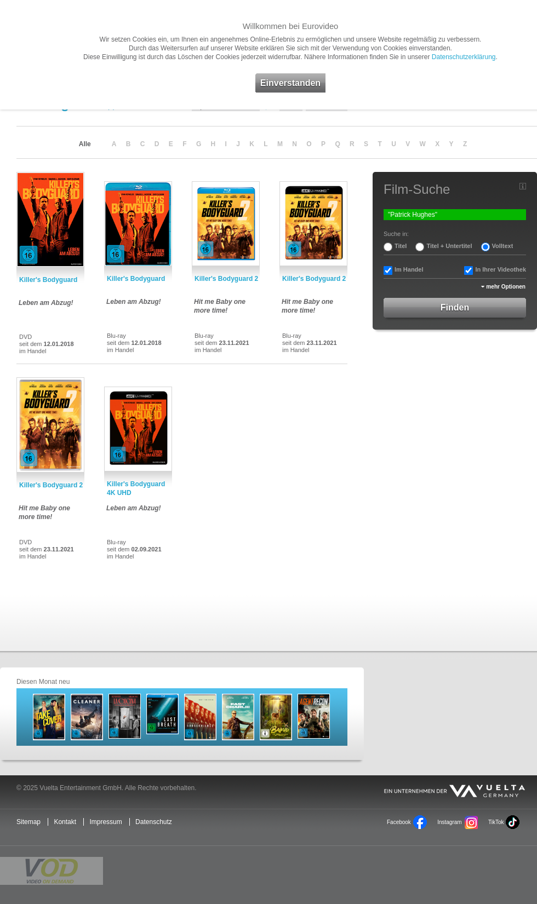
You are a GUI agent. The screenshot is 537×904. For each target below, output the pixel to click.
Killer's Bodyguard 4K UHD (136, 488)
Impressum (105, 822)
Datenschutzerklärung (464, 57)
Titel (401, 246)
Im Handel (409, 269)
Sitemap (28, 822)
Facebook (399, 822)
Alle (85, 144)
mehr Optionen (505, 287)
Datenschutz (153, 822)
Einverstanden (290, 83)
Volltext (502, 246)
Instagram (449, 822)
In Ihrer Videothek (500, 269)
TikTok (496, 822)
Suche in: (396, 234)
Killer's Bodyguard (48, 280)
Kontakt (65, 822)
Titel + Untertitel (449, 246)
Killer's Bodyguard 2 (226, 279)
